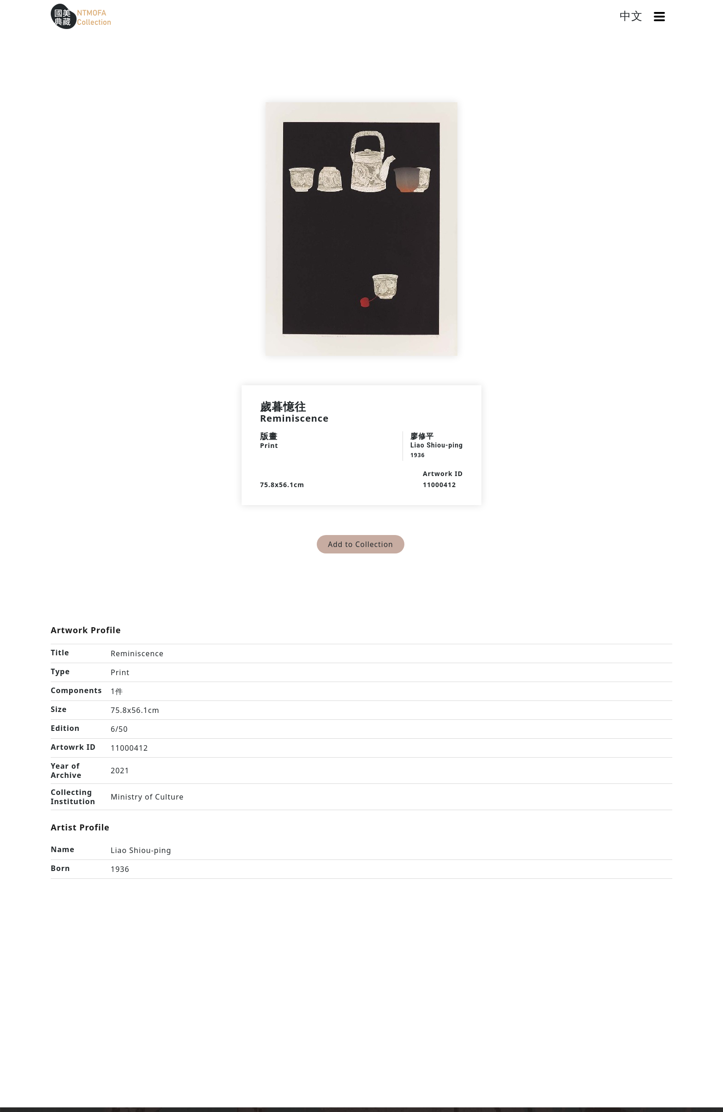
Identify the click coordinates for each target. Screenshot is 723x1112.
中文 (631, 15)
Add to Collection (360, 544)
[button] (659, 16)
